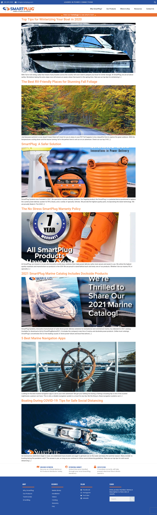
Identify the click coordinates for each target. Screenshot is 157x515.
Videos (54, 497)
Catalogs (75, 15)
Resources (138, 9)
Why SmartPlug (28, 490)
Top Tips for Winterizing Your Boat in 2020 (51, 19)
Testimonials (27, 497)
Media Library (56, 490)
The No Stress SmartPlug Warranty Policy (51, 209)
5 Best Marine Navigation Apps (43, 338)
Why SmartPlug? (96, 9)
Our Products (111, 9)
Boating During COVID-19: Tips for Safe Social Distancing (62, 400)
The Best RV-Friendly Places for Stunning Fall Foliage (59, 82)
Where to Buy (125, 9)
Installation (56, 494)
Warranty (55, 503)
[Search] (132, 499)
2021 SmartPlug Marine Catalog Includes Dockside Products (64, 273)
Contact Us (150, 9)
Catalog (55, 500)
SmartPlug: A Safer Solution (41, 144)
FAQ (53, 506)
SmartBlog (26, 500)
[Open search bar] (155, 2)
